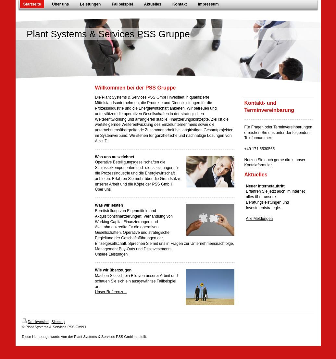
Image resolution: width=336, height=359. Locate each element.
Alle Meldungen (259, 218)
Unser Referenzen (111, 292)
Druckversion (35, 322)
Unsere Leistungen (111, 254)
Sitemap (58, 322)
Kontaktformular (258, 165)
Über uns (103, 189)
